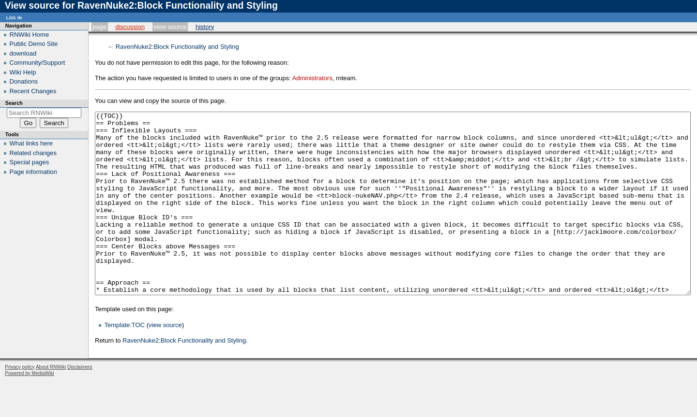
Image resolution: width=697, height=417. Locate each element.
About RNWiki (51, 403)
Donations (24, 81)
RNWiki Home (29, 34)
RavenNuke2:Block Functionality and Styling (177, 46)
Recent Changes (33, 91)
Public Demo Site (34, 43)
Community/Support (37, 62)
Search (14, 103)
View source (170, 26)
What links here (31, 143)
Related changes (33, 153)
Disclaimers (79, 403)
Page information (33, 171)
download (23, 53)
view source (165, 361)
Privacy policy (19, 403)
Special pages (29, 162)
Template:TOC (125, 361)
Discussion (130, 26)
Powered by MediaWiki (29, 409)
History (205, 26)
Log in (14, 17)
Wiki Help (23, 72)
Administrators (312, 78)
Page (99, 26)
